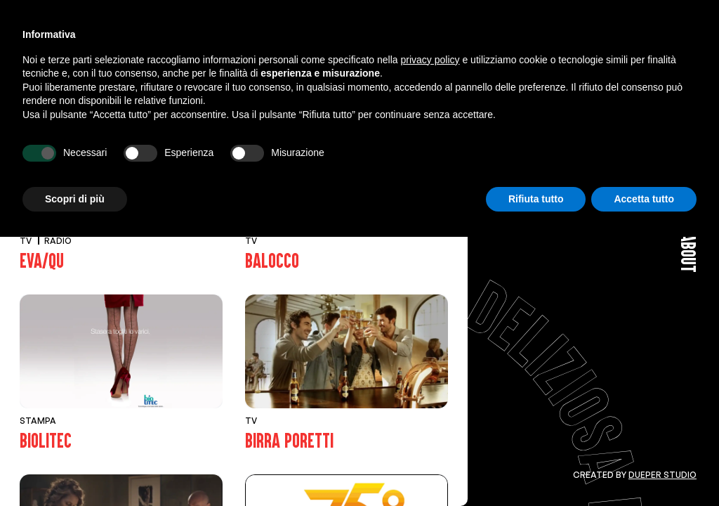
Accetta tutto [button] (644, 467)
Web (253, 80)
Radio (143, 80)
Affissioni (311, 80)
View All (48, 80)
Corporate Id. (392, 80)
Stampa (201, 80)
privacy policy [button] (430, 328)
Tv (99, 80)
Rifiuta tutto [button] (536, 467)
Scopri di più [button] (75, 467)
